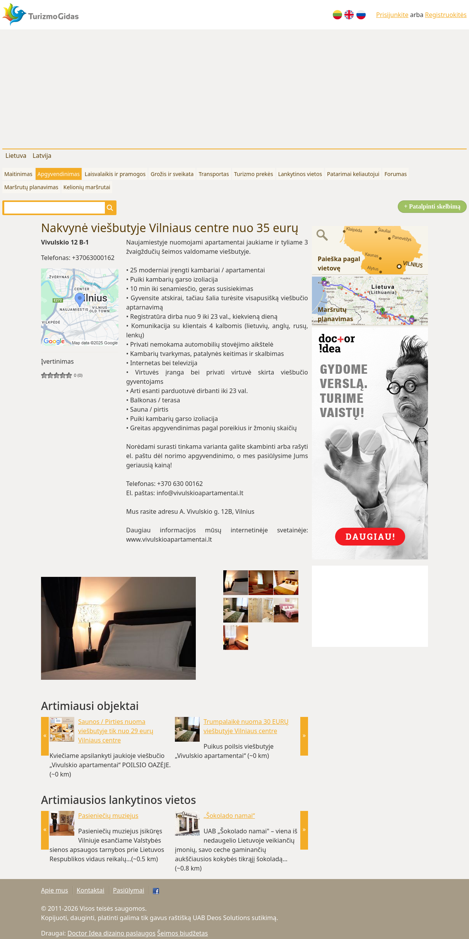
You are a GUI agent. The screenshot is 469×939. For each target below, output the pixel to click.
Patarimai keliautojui (353, 174)
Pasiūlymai (128, 890)
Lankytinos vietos (300, 174)
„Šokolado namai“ (229, 815)
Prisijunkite (392, 14)
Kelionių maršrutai (86, 187)
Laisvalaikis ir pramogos (115, 174)
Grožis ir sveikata (172, 174)
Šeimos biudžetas (182, 933)
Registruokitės (446, 14)
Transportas (214, 174)
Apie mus (54, 890)
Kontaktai (90, 890)
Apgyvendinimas (59, 174)
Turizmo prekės (253, 174)
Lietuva (15, 155)
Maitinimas (18, 174)
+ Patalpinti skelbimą (432, 206)
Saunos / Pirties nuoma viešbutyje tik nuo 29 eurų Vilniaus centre (115, 730)
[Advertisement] (234, 87)
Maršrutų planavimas (31, 187)
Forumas (395, 174)
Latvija (42, 155)
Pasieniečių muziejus (108, 815)
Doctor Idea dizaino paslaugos (111, 933)
